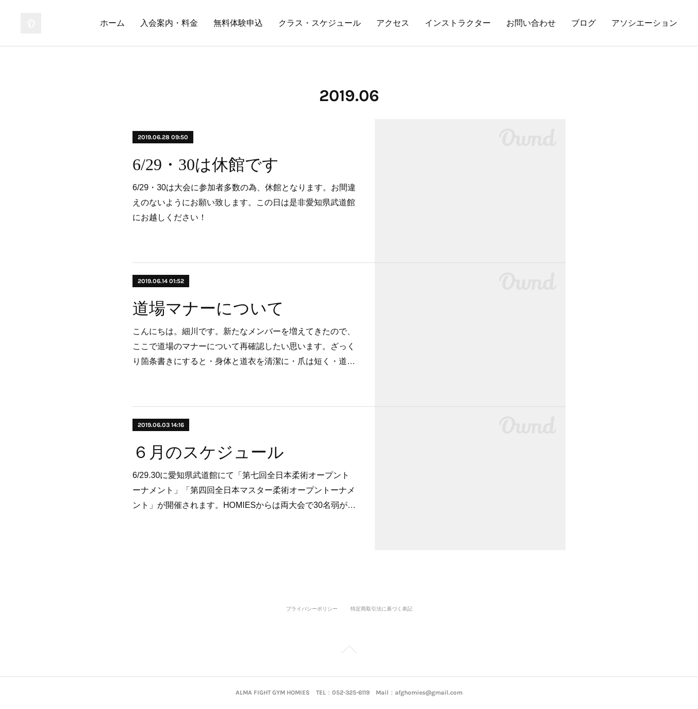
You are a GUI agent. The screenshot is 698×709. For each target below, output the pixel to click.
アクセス (392, 23)
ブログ (583, 23)
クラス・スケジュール (319, 23)
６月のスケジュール (208, 452)
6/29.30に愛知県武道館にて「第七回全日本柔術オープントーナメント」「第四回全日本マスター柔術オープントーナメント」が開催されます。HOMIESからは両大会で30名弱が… (244, 490)
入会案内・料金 (169, 23)
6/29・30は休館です (205, 164)
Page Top (349, 651)
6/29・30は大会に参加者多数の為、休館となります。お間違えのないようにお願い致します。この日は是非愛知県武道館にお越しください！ (244, 202)
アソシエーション (644, 23)
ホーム (112, 23)
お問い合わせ (531, 23)
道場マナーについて (208, 308)
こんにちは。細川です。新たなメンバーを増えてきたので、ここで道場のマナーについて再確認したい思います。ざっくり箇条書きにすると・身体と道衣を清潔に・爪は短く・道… (243, 346)
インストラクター (458, 23)
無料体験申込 (238, 23)
